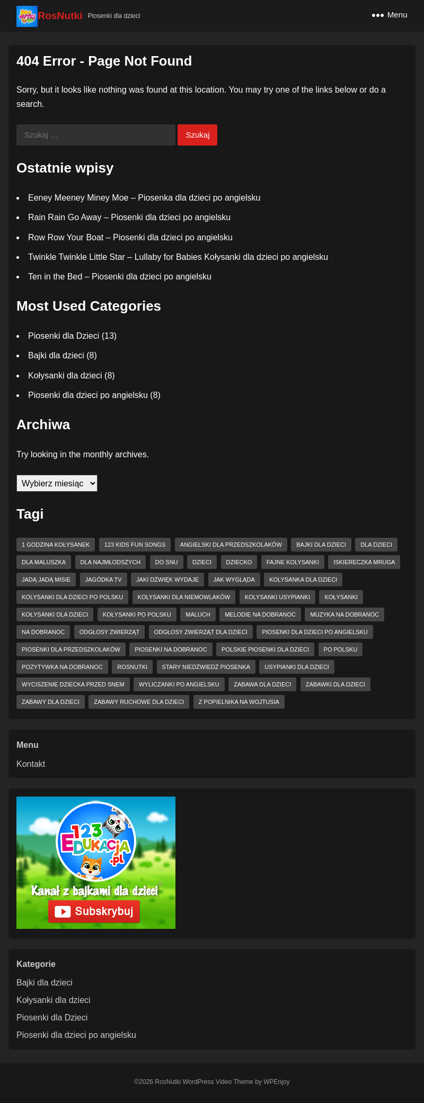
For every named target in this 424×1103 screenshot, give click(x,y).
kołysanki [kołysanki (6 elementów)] (340, 597)
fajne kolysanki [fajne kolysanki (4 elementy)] (293, 562)
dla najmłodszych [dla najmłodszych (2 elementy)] (111, 562)
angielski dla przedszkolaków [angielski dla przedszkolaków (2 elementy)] (231, 544)
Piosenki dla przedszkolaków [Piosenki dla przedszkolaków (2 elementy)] (71, 649)
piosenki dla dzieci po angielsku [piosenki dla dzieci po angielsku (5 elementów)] (314, 632)
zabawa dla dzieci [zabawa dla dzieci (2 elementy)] (262, 684)
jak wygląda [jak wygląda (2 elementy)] (234, 579)
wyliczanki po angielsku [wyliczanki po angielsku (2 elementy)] (179, 684)
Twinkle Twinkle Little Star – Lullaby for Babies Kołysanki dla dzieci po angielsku (178, 256)
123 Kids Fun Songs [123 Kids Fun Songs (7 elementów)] (135, 544)
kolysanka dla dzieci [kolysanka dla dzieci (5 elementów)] (303, 579)
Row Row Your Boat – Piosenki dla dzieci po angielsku (130, 237)
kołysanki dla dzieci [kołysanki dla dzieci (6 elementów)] (55, 614)
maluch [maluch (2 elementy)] (198, 614)
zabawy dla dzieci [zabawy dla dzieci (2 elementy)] (51, 702)
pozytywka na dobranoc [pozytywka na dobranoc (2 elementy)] (62, 667)
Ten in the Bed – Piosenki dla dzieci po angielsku (119, 276)
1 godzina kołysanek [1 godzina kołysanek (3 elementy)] (56, 544)
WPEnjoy (276, 1082)
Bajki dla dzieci (56, 355)
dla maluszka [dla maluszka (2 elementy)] (44, 562)
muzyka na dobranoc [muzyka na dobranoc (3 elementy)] (344, 614)
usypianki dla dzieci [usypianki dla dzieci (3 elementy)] (296, 667)
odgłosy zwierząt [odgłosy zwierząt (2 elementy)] (109, 632)
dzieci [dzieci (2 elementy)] (201, 562)
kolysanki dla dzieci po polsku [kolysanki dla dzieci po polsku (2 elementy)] (72, 597)
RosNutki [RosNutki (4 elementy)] (132, 667)
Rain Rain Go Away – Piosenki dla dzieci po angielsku (129, 217)
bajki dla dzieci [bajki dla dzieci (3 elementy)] (321, 544)
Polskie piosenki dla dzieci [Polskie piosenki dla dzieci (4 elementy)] (265, 649)
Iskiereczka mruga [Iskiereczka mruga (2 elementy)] (364, 562)
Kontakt (30, 764)
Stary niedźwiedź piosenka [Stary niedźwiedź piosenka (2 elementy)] (206, 667)
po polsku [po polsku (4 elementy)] (341, 649)
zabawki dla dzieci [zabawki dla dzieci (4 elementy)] (335, 684)
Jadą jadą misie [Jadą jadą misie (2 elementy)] (46, 579)
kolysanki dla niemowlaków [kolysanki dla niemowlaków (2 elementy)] (184, 597)
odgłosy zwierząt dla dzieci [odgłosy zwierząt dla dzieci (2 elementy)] (201, 632)
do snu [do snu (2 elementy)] (166, 562)
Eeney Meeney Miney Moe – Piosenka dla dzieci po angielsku (144, 197)
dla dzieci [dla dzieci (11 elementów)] (376, 544)
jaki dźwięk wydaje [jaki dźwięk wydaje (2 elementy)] (167, 579)
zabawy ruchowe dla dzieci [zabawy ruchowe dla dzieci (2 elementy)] (139, 702)
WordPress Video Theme (217, 1082)
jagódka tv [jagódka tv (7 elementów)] (103, 579)
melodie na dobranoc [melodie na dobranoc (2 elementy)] (260, 614)
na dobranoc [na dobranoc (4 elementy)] (43, 632)
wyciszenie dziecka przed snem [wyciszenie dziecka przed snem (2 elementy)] (73, 684)
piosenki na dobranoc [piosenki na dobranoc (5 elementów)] (171, 649)
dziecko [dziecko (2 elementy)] (239, 562)
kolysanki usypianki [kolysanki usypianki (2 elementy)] (277, 597)
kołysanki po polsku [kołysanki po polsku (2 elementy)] (137, 614)
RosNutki (60, 15)
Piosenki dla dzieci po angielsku (88, 395)
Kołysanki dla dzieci (65, 375)
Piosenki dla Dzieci (63, 335)
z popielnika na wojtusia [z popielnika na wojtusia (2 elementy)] (239, 702)
